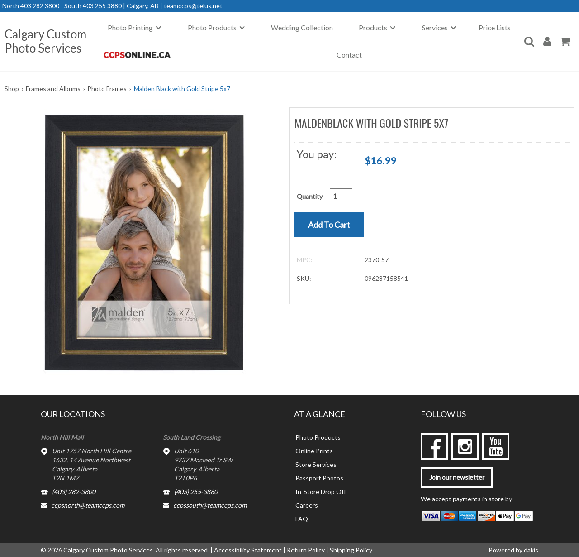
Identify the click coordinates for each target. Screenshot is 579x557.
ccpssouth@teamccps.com (210, 505)
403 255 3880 (102, 6)
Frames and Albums (53, 88)
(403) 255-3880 (196, 491)
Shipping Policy (351, 550)
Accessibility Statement (248, 550)
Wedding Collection (302, 27)
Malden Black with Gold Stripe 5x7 (182, 88)
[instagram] (465, 446)
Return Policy (306, 550)
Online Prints (314, 451)
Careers (306, 505)
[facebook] (434, 446)
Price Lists (495, 27)
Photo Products (318, 437)
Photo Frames (107, 88)
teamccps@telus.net (193, 6)
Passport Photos (319, 478)
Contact (349, 54)
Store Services (316, 464)
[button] (143, 242)
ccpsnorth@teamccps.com (87, 505)
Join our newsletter (456, 477)
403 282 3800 (39, 6)
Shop (12, 88)
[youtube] (495, 446)
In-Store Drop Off (320, 491)
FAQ (301, 519)
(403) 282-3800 (73, 491)
